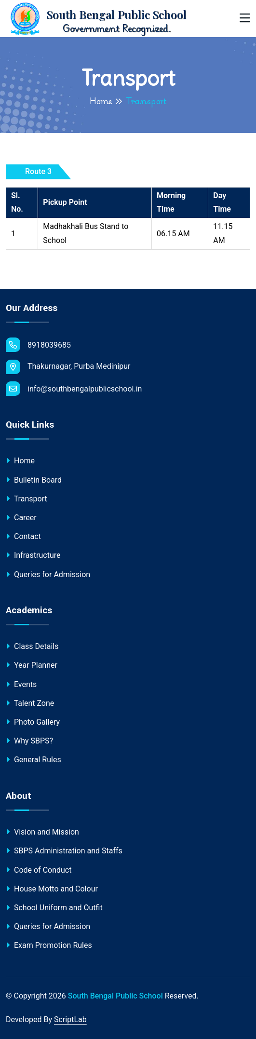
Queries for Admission (48, 574)
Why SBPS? (29, 740)
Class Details (32, 646)
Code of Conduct (38, 870)
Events (21, 684)
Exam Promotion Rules (49, 945)
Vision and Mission (42, 832)
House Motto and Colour (52, 888)
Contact (23, 536)
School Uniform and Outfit (54, 907)
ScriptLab (70, 1019)
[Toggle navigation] (245, 19)
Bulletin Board (34, 480)
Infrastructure (33, 555)
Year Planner (31, 665)
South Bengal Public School (115, 995)
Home (101, 101)
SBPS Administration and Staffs (64, 850)
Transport (26, 498)
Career (21, 517)
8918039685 (38, 344)
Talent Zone (30, 703)
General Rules (33, 759)
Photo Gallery (33, 722)
